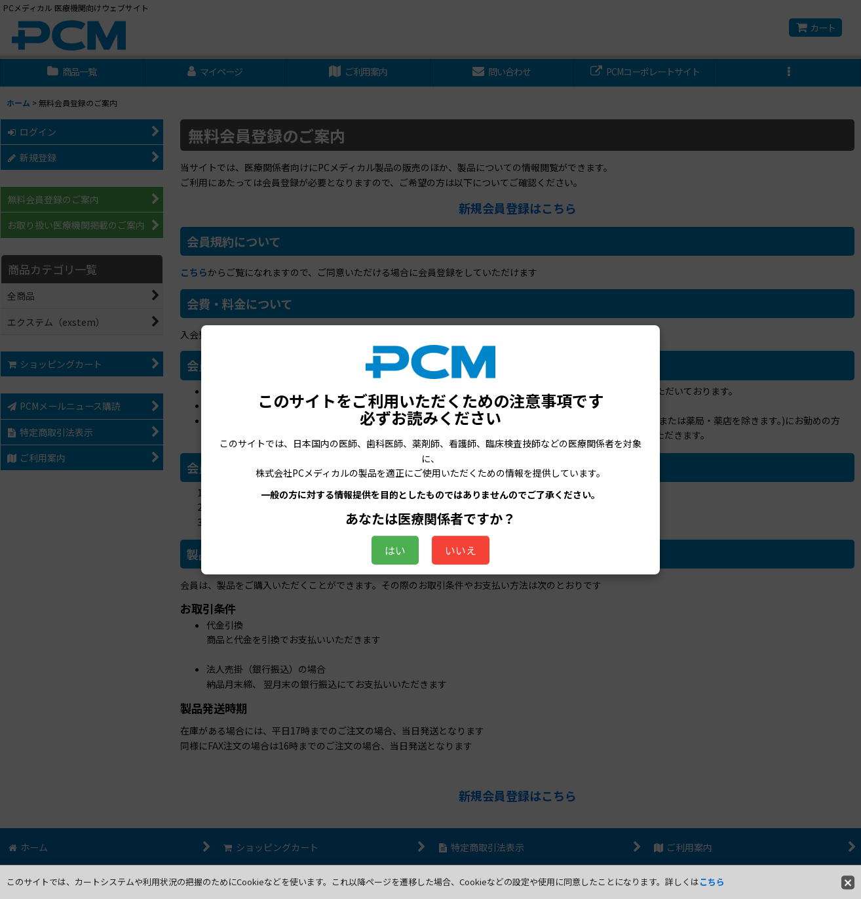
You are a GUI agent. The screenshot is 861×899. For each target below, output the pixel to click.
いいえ (460, 550)
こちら (712, 881)
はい (395, 550)
